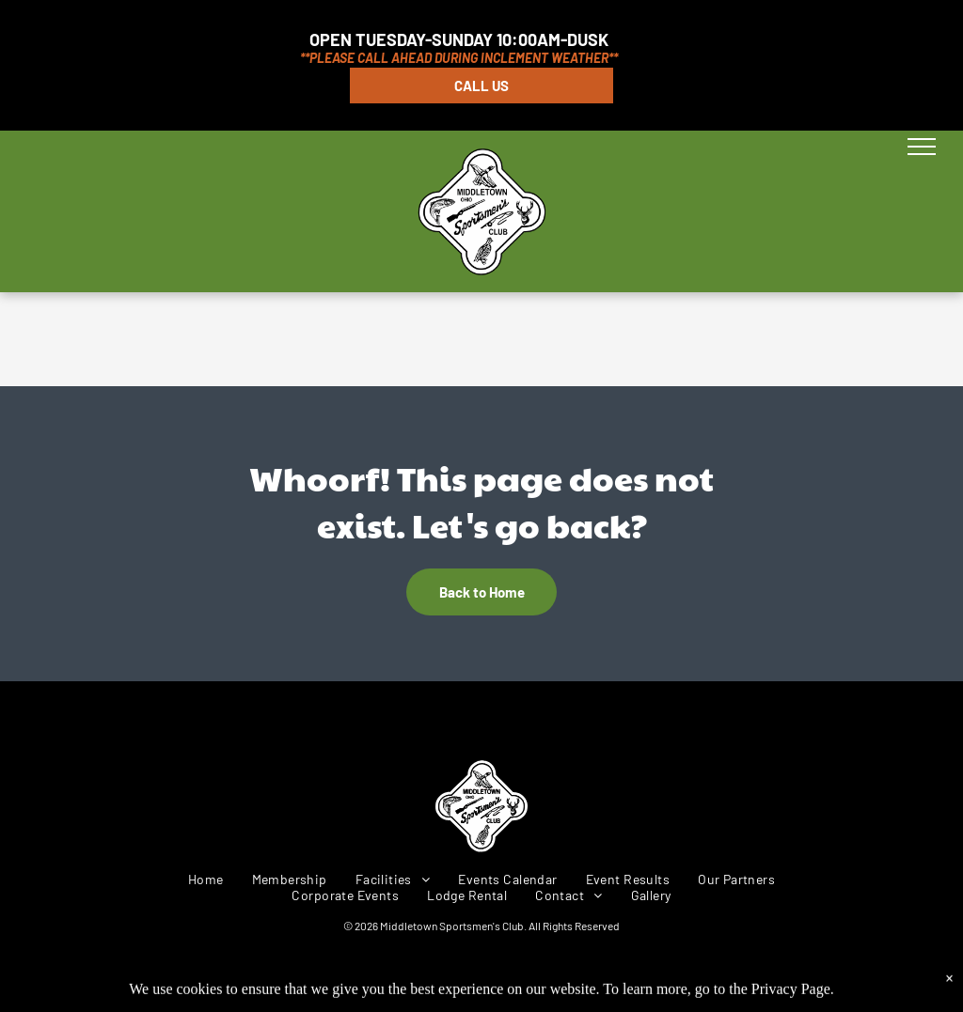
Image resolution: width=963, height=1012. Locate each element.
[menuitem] (206, 879)
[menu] (921, 146)
